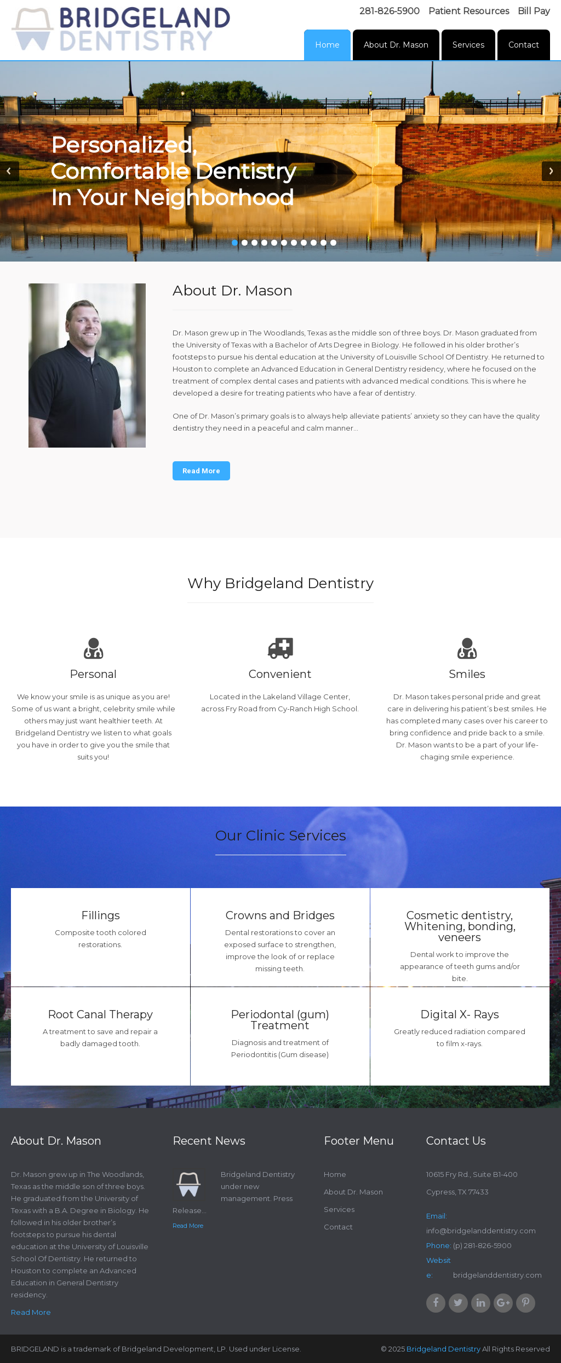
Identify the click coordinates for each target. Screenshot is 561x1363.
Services (468, 45)
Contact (523, 45)
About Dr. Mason (396, 45)
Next (551, 171)
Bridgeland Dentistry (443, 1348)
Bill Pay (534, 11)
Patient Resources (468, 11)
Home (327, 45)
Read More (201, 471)
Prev (9, 171)
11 (333, 243)
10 (323, 243)
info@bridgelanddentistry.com (481, 1230)
